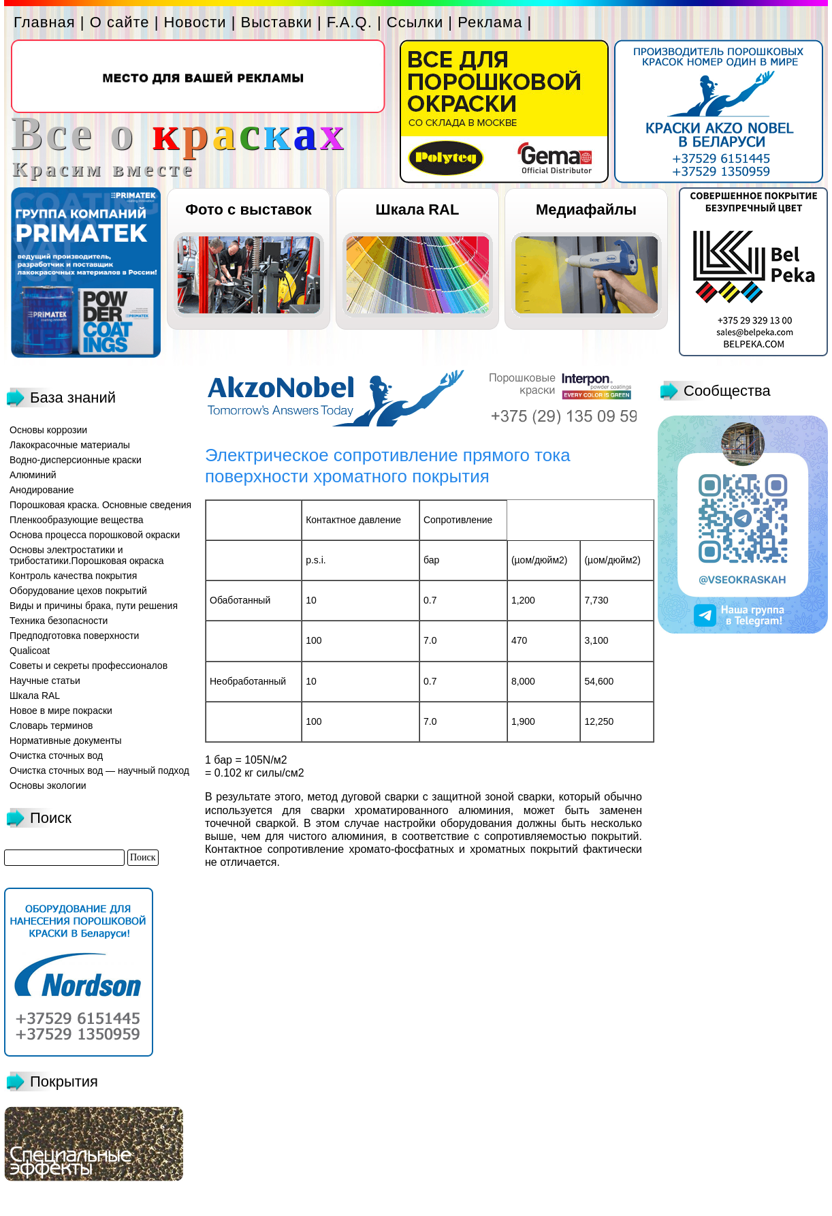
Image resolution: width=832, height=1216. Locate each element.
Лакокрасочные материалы (70, 444)
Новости (194, 22)
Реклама (490, 22)
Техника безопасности (59, 620)
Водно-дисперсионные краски (76, 459)
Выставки (277, 22)
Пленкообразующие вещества (77, 519)
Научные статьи (45, 680)
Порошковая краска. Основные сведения (100, 504)
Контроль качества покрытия (73, 575)
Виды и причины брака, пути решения (94, 605)
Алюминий (33, 474)
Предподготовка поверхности (74, 635)
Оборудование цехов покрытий (78, 590)
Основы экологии (48, 785)
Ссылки (415, 22)
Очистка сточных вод (56, 755)
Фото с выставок (248, 209)
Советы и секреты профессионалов (88, 665)
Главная (45, 22)
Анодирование (42, 489)
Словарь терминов (51, 725)
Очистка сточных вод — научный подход (99, 770)
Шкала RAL (418, 209)
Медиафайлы (586, 209)
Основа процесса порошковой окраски (95, 534)
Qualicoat (30, 650)
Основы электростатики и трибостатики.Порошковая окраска (87, 555)
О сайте (120, 22)
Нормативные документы (66, 740)
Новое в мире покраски (61, 710)
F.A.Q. (349, 22)
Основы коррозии (48, 429)
